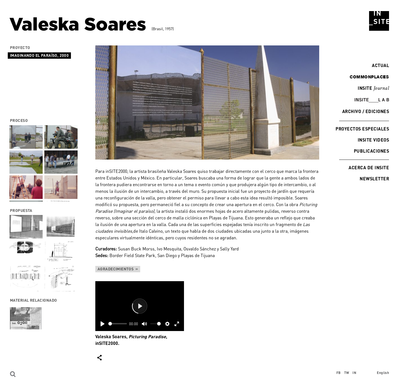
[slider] (117, 323)
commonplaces (369, 77)
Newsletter (374, 178)
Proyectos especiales (362, 128)
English (383, 373)
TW (346, 373)
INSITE (373, 88)
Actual (379, 65)
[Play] (102, 323)
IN (354, 373)
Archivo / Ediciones (365, 111)
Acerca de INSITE (369, 167)
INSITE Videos (373, 139)
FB (338, 373)
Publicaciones (371, 150)
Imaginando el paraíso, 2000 (39, 55)
